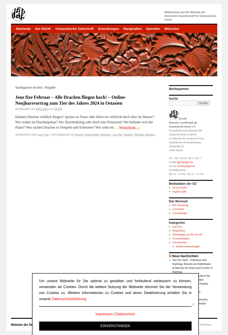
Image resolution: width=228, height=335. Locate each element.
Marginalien (132, 28)
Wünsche (171, 28)
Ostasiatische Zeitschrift (74, 28)
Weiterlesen (129, 127)
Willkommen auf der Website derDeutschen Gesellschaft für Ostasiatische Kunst (191, 16)
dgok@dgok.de (185, 162)
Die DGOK (43, 28)
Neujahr (128, 134)
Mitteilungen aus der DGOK (187, 234)
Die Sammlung (180, 205)
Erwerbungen (108, 28)
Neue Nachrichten (185, 256)
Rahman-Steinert (144, 134)
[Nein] (193, 304)
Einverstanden (115, 326)
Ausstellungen (179, 213)
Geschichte (178, 209)
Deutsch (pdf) (179, 187)
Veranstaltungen (180, 238)
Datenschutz (125, 314)
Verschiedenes (179, 242)
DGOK (58, 109)
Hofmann (105, 134)
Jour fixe (117, 134)
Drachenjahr (91, 134)
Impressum (104, 314)
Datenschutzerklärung (69, 299)
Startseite (23, 28)
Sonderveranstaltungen (188, 246)
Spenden (153, 28)
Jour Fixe (43, 134)
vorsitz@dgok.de (186, 166)
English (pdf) (179, 191)
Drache (79, 134)
